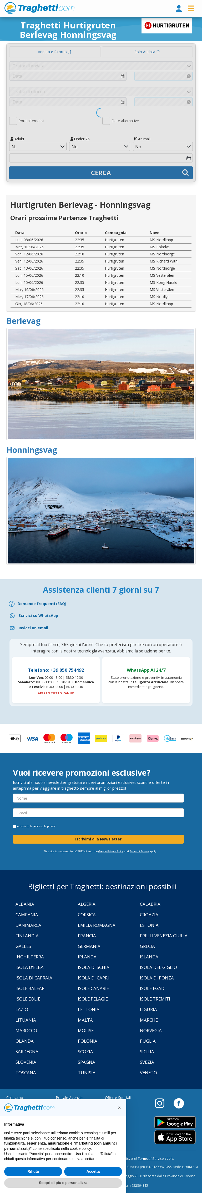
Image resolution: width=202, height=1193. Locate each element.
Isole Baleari (31, 988)
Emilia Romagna (96, 925)
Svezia (147, 1062)
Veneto (148, 1073)
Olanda (25, 1041)
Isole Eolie (28, 999)
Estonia (149, 925)
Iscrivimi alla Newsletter (98, 838)
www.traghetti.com (39, 7)
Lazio (22, 1009)
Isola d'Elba (30, 967)
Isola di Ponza (157, 978)
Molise (86, 1030)
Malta (85, 1020)
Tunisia (86, 1073)
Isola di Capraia (34, 978)
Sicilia (147, 1051)
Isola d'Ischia (93, 967)
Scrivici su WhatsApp (38, 615)
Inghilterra (30, 957)
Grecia (147, 946)
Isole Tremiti (155, 999)
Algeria (86, 904)
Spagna (86, 1062)
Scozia (85, 1051)
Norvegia (151, 1030)
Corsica (87, 915)
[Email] (101, 628)
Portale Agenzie (69, 1097)
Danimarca (28, 925)
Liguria (148, 1009)
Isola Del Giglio (158, 967)
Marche (149, 1020)
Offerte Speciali (118, 1097)
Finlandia (27, 936)
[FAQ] (101, 604)
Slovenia (26, 1062)
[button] (119, 1107)
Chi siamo (14, 1097)
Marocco (26, 1030)
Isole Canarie (93, 988)
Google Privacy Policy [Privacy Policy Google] (110, 851)
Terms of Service (139, 851)
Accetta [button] (93, 1171)
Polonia (87, 1041)
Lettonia (88, 1009)
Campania (27, 915)
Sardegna (27, 1051)
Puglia (148, 1041)
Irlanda (87, 957)
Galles (23, 946)
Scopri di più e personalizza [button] (63, 1183)
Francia (87, 936)
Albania (25, 904)
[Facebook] (178, 1103)
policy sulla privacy (44, 826)
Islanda (149, 957)
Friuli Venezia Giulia (164, 936)
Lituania (26, 1020)
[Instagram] (162, 1103)
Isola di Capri (93, 978)
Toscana (26, 1073)
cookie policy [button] (80, 1148)
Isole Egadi (153, 988)
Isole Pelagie (93, 999)
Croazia (149, 915)
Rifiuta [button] (33, 1171)
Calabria (150, 904)
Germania (89, 946)
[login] (179, 9)
